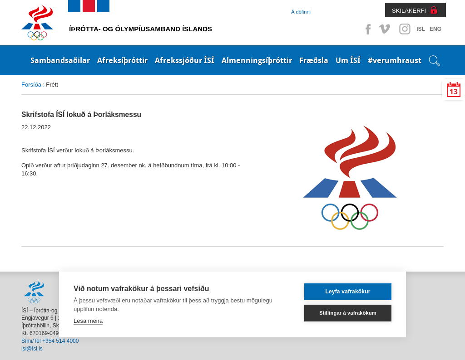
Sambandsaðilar (60, 60)
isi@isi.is (32, 348)
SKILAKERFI (409, 10)
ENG (435, 29)
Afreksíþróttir (122, 60)
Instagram (404, 29)
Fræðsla (313, 60)
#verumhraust (394, 60)
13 (454, 92)
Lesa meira (88, 320)
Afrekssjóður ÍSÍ (184, 60)
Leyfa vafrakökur (347, 291)
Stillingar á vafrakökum (347, 313)
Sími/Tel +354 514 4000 (50, 341)
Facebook (366, 29)
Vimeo (385, 29)
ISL (420, 29)
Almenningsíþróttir (257, 60)
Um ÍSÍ (348, 60)
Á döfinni (301, 12)
